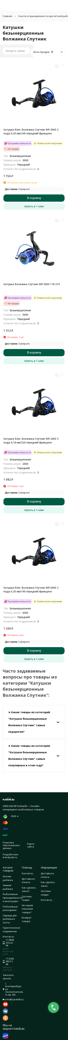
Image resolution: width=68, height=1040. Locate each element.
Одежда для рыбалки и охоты (10, 919)
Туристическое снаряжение (11, 929)
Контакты (27, 873)
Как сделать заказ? (29, 889)
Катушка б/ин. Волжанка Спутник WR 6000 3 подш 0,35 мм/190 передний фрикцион (30, 589)
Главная (7, 16)
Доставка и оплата (28, 880)
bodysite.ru (11, 857)
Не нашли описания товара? (27, 909)
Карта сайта (30, 845)
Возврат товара (27, 919)
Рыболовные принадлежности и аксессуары (12, 897)
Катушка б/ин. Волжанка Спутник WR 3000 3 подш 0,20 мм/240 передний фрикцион (30, 131)
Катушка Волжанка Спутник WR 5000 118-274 (31, 284)
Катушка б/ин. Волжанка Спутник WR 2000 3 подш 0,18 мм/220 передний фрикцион (30, 440)
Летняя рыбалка (8, 878)
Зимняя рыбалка (8, 887)
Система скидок (27, 898)
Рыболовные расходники (10, 908)
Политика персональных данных (11, 845)
